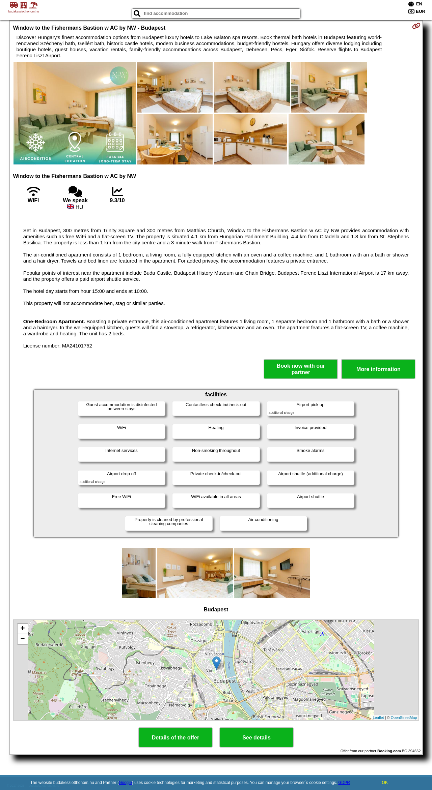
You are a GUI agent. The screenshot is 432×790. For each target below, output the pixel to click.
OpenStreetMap (404, 718)
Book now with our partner (301, 369)
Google (125, 782)
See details (256, 737)
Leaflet (378, 718)
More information (378, 369)
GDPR (344, 782)
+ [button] (22, 629)
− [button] (22, 639)
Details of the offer (175, 737)
